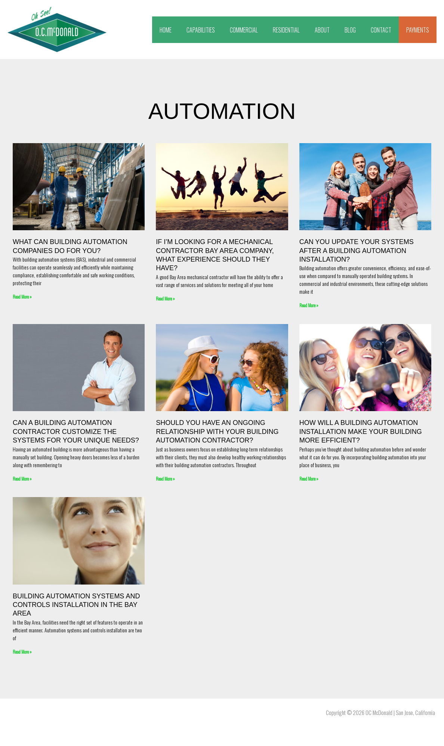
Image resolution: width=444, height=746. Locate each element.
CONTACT (381, 29)
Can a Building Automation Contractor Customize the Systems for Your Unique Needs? (76, 431)
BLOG (350, 29)
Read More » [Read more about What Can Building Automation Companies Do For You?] (22, 296)
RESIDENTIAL (286, 29)
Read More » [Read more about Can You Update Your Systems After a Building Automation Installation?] (308, 305)
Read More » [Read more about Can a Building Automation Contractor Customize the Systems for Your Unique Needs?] (22, 478)
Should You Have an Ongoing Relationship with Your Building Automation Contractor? (217, 431)
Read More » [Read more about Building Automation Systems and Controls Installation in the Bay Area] (22, 651)
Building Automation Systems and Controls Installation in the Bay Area (76, 604)
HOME (166, 29)
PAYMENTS (417, 29)
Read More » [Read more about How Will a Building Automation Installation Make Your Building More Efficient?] (308, 478)
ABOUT (322, 29)
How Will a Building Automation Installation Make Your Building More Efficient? (360, 431)
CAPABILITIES (200, 29)
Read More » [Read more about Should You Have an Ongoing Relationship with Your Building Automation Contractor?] (165, 478)
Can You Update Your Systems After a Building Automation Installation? (356, 250)
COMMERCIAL (244, 29)
